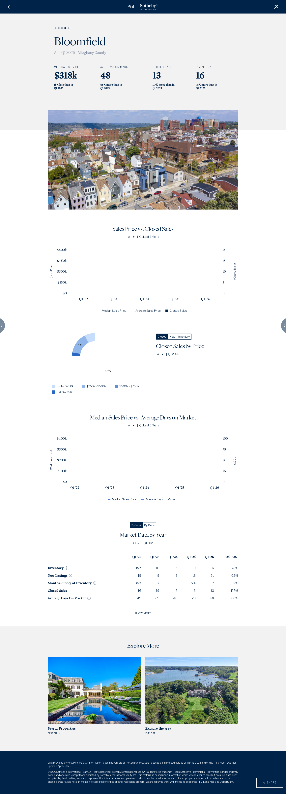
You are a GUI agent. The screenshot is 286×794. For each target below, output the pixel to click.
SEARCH (94, 696)
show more (143, 613)
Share (269, 782)
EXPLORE (191, 696)
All (131, 237)
